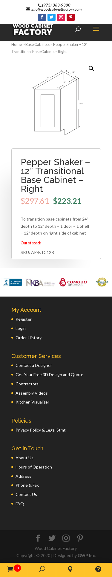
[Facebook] (42, 17)
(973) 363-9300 (56, 5)
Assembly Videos (32, 392)
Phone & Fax (27, 485)
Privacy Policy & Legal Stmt (41, 429)
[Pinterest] (71, 17)
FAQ (20, 503)
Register (24, 319)
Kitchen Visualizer (32, 401)
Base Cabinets (37, 44)
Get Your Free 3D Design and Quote (49, 374)
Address (23, 476)
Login (21, 328)
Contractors (27, 383)
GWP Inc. (87, 555)
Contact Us (26, 494)
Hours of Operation (34, 466)
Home (16, 44)
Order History (29, 337)
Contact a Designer (34, 365)
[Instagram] (61, 17)
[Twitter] (51, 17)
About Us (24, 457)
